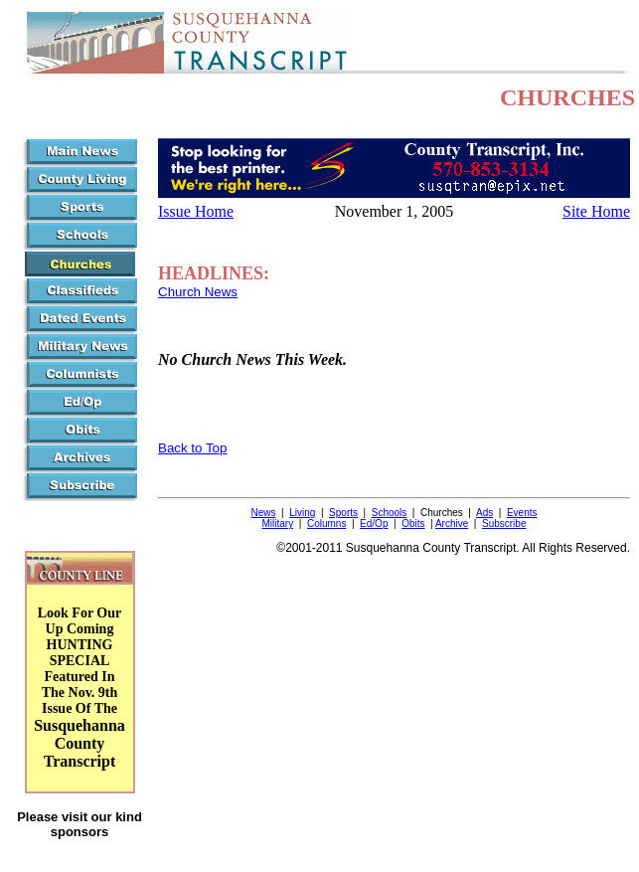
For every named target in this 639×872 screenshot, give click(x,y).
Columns (326, 523)
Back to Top (192, 447)
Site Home (596, 211)
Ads (484, 512)
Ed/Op (374, 523)
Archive (451, 523)
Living (302, 512)
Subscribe (504, 523)
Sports (343, 512)
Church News (198, 291)
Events (522, 512)
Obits (412, 523)
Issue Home (196, 211)
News (263, 512)
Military (278, 523)
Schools (389, 512)
